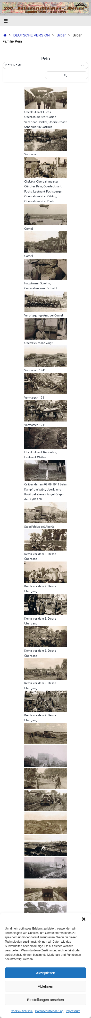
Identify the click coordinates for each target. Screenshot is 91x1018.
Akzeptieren (45, 973)
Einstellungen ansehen (45, 1000)
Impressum (73, 1011)
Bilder (61, 35)
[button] (83, 919)
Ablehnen (45, 986)
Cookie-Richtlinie (22, 1011)
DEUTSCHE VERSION (31, 35)
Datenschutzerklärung (49, 1011)
